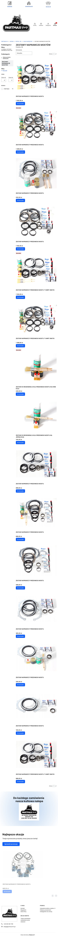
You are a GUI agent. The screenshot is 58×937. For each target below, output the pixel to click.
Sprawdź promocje (11, 844)
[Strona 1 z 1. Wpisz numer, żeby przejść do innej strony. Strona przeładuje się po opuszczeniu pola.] (53, 54)
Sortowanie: (19, 50)
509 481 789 (48, 6)
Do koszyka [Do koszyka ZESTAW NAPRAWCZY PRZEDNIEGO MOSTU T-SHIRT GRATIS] (20, 297)
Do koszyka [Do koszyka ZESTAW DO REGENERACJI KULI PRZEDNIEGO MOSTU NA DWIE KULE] (20, 394)
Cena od (3, 77)
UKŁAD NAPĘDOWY (27, 41)
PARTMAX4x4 (4, 41)
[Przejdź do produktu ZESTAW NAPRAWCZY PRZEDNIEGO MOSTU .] (36, 173)
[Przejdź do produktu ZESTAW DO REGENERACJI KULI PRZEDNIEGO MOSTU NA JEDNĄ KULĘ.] (36, 415)
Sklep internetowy (27, 934)
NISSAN (12, 41)
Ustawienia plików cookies (47, 908)
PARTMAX (6, 89)
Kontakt (23, 908)
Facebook (9, 6)
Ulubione (23, 921)
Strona (50, 54)
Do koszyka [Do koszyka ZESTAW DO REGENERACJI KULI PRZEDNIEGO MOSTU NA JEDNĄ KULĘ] (20, 442)
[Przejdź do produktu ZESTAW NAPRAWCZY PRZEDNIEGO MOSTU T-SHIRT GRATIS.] (36, 270)
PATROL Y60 (18, 41)
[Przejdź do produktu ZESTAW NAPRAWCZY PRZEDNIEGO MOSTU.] (36, 76)
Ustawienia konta (25, 920)
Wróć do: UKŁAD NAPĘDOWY (5, 58)
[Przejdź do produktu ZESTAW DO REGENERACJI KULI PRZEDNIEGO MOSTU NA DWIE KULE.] (36, 367)
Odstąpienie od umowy (46, 911)
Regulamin (23, 910)
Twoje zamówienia (25, 918)
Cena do (11, 77)
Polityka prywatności (45, 910)
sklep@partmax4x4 (29, 6)
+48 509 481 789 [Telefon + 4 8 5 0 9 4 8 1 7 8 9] (8, 924)
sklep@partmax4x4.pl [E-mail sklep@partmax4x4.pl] (9, 926)
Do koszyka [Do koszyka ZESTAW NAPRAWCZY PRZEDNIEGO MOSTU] (20, 103)
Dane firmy (23, 911)
